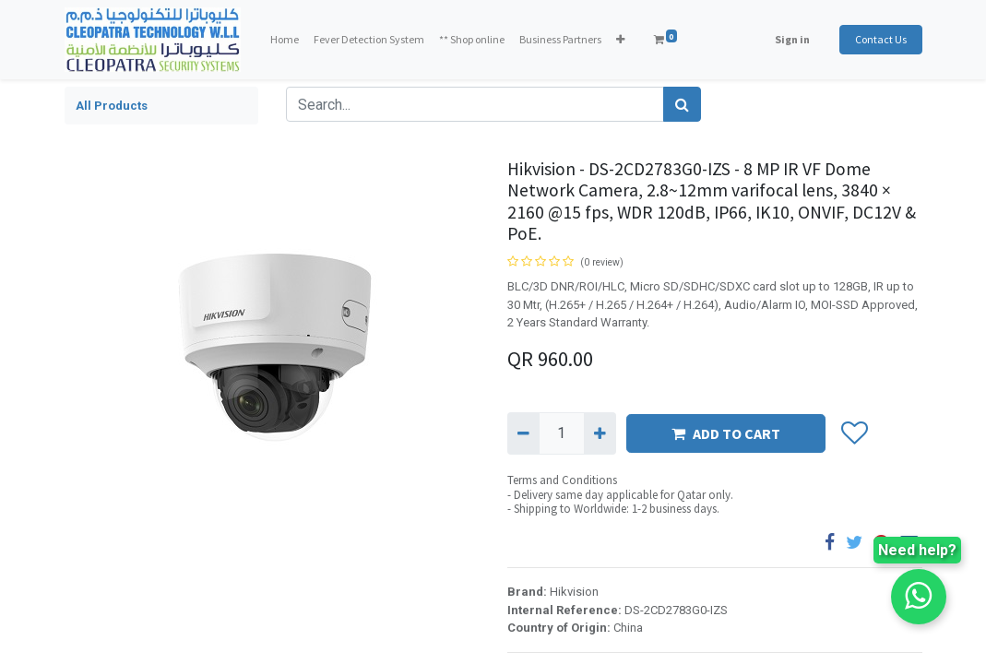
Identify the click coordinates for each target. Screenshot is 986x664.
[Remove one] (523, 433)
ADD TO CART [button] (725, 433)
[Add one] (600, 433)
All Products (112, 106)
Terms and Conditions (562, 480)
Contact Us (881, 39)
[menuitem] (284, 39)
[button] (620, 39)
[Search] (682, 104)
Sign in (792, 39)
